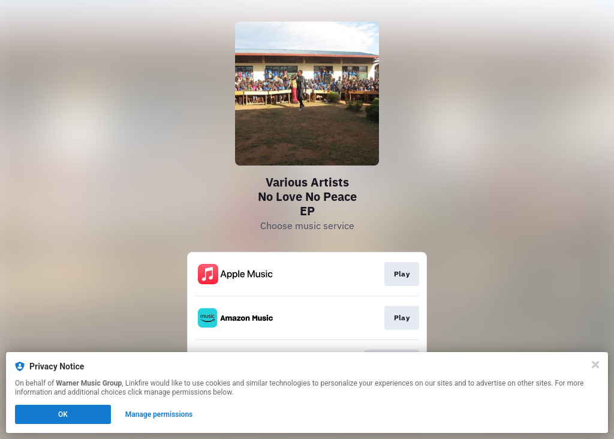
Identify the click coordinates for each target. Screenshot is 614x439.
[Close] (595, 364)
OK (63, 414)
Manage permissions (159, 414)
